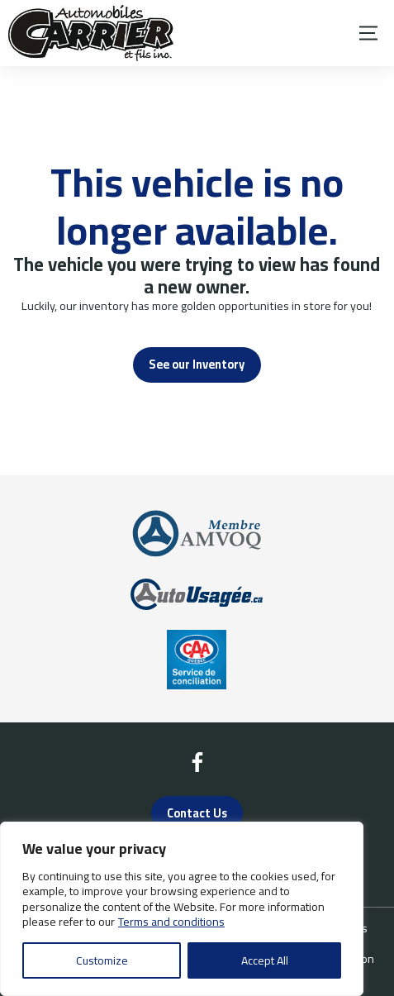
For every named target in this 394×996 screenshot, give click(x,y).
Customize (102, 960)
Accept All (264, 960)
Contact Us (197, 813)
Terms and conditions (171, 921)
